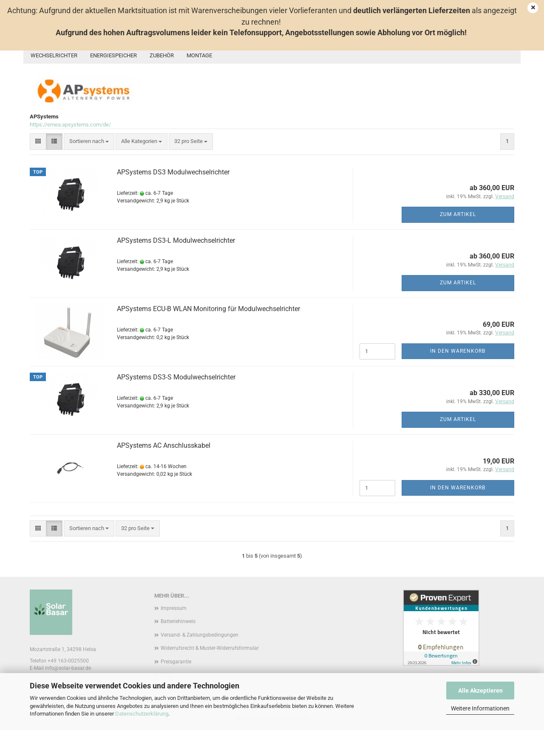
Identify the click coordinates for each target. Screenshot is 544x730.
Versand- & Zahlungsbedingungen (199, 635)
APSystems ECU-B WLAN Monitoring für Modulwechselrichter (208, 309)
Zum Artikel (458, 214)
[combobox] (89, 141)
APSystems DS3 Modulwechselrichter (173, 172)
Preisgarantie (176, 662)
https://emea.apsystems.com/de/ (70, 124)
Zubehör (162, 55)
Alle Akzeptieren (480, 690)
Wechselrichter (54, 55)
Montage (199, 55)
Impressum (174, 608)
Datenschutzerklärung (141, 713)
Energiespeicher (113, 55)
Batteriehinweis (178, 621)
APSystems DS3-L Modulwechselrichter (176, 240)
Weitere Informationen (480, 708)
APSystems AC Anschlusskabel (163, 445)
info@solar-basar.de (68, 668)
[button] (38, 141)
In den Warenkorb (457, 351)
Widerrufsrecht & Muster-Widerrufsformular (210, 648)
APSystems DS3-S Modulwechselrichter (176, 377)
